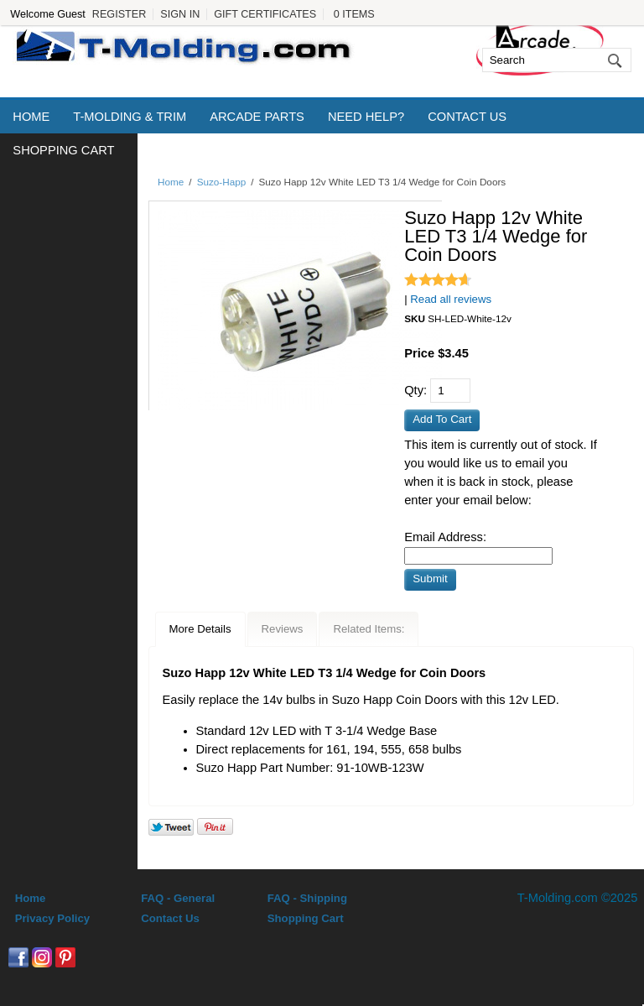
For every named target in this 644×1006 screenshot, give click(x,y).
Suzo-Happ (222, 181)
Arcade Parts (257, 116)
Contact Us (467, 116)
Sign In (180, 14)
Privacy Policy (52, 918)
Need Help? (366, 116)
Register (119, 14)
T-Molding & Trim (129, 116)
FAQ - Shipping (307, 898)
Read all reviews (450, 299)
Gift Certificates (265, 14)
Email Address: (445, 537)
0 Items (354, 14)
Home (31, 116)
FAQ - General (178, 898)
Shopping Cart (63, 150)
